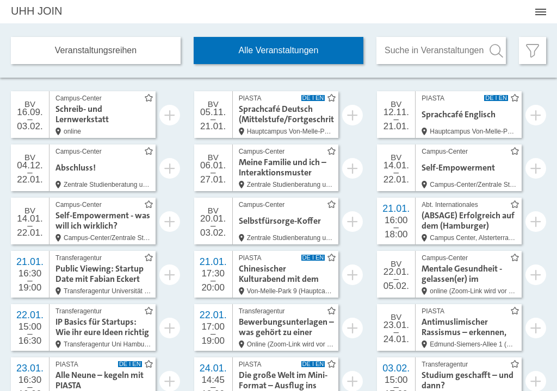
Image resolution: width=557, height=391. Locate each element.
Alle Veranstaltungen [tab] (279, 50)
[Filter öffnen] (532, 50)
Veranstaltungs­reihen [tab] (96, 50)
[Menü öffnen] (541, 12)
